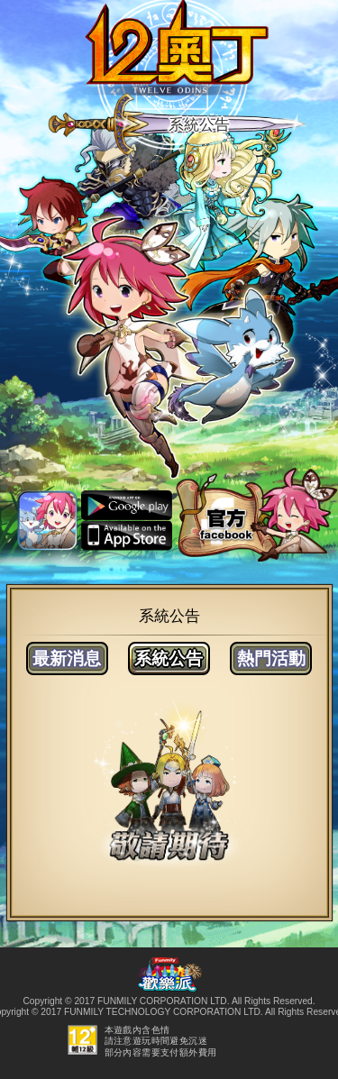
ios (126, 536)
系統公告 (168, 658)
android (126, 505)
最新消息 (66, 658)
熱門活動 (271, 658)
